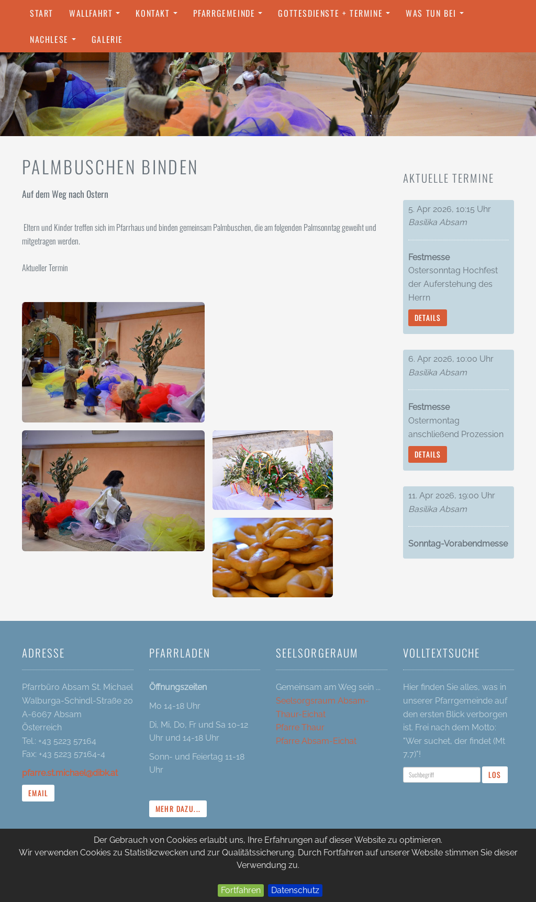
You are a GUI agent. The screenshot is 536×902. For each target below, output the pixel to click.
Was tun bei (437, 16)
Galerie (107, 39)
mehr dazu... (178, 808)
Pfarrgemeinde (230, 16)
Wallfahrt (97, 16)
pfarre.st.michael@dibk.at (70, 773)
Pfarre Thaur (300, 727)
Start (41, 13)
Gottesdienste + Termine (336, 16)
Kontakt (159, 16)
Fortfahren (241, 890)
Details (428, 317)
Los (494, 774)
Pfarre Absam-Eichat (316, 741)
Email (38, 792)
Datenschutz (295, 890)
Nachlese (55, 42)
